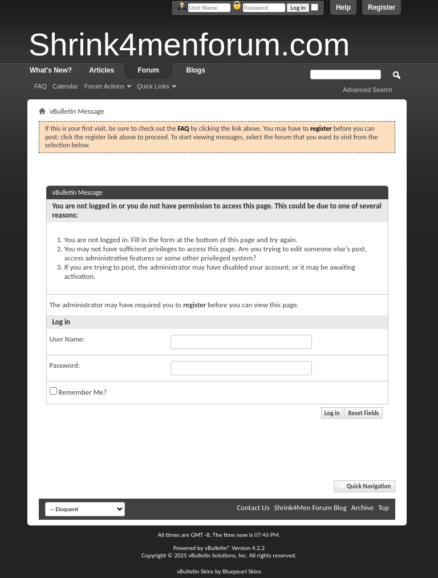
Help (343, 7)
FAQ (40, 86)
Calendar (65, 86)
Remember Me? (78, 391)
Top (383, 507)
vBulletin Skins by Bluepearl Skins (219, 571)
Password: (65, 365)
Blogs (195, 70)
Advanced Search (367, 89)
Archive (362, 507)
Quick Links (153, 86)
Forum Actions (104, 86)
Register (381, 7)
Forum (148, 70)
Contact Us (253, 507)
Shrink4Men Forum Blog (310, 507)
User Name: (67, 339)
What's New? (51, 70)
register (194, 304)
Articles (101, 70)
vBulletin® (217, 548)
